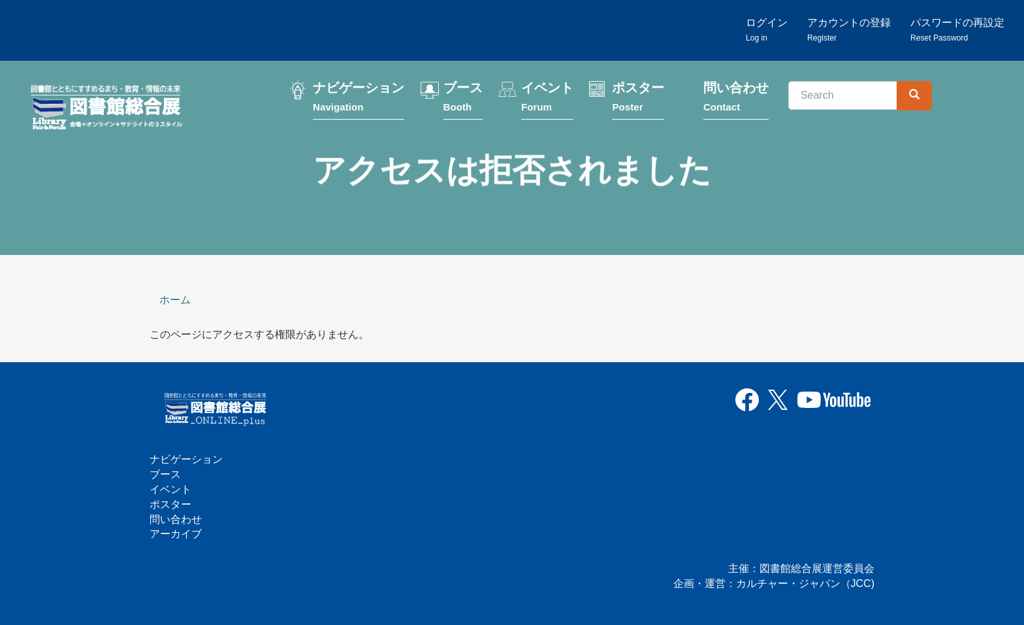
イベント (547, 99)
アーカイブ (176, 533)
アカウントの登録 (849, 29)
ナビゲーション (358, 99)
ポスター (638, 99)
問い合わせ (736, 99)
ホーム (175, 299)
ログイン (767, 29)
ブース (463, 99)
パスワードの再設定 (957, 29)
